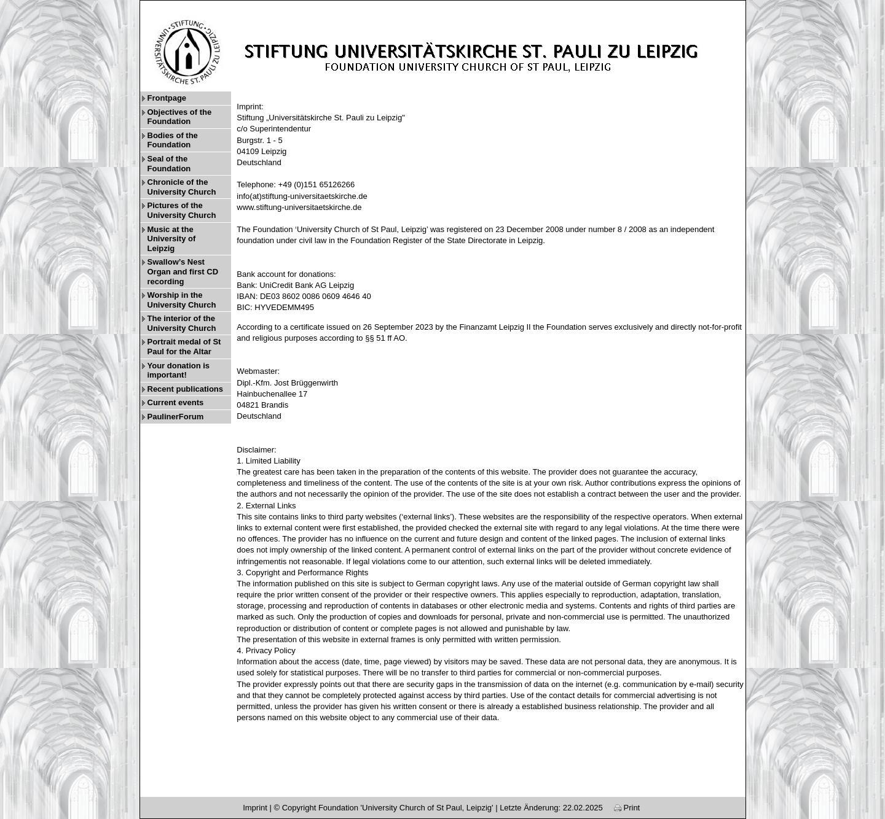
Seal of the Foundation (169, 163)
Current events (176, 402)
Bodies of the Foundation (173, 140)
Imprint (255, 807)
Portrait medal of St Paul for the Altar (184, 346)
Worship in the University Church (182, 299)
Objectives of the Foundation (180, 116)
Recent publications (186, 389)
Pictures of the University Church (182, 210)
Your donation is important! (179, 370)
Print (627, 807)
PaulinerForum (176, 416)
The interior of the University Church (182, 323)
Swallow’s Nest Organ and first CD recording (183, 271)
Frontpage (167, 98)
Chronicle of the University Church (182, 186)
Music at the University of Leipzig (172, 239)
